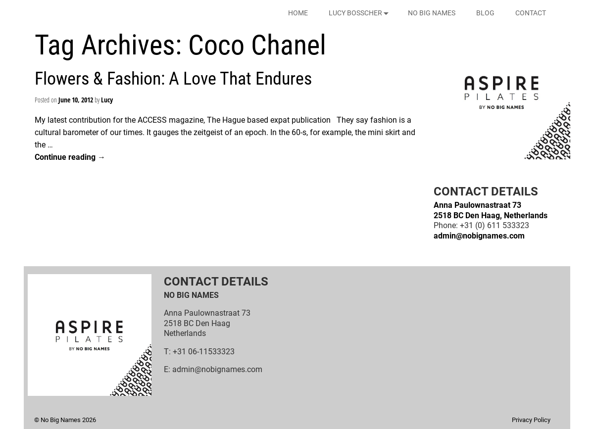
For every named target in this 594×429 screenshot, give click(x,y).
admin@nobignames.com (479, 235)
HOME (298, 13)
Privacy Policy (531, 420)
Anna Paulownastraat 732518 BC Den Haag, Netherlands (490, 210)
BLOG (485, 13)
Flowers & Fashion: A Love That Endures (173, 78)
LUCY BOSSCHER (361, 13)
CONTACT (530, 13)
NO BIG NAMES (431, 13)
